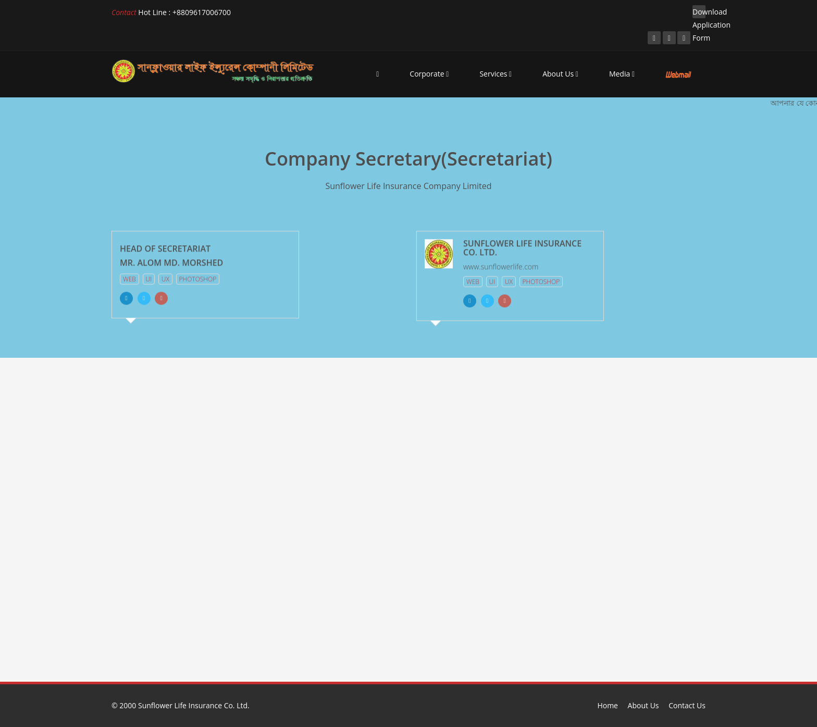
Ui (149, 277)
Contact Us (687, 705)
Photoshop (198, 277)
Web (129, 277)
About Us (560, 74)
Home (607, 705)
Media (622, 74)
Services (495, 74)
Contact (124, 12)
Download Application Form (698, 12)
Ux (165, 277)
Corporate (429, 74)
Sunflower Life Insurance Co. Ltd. (194, 705)
